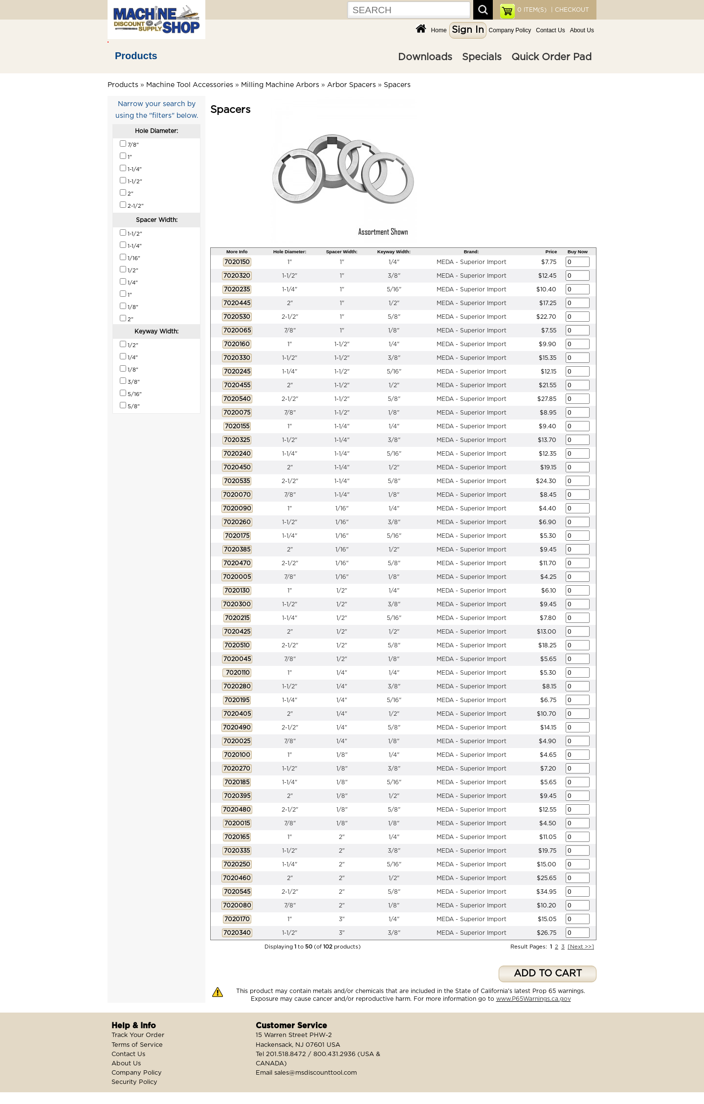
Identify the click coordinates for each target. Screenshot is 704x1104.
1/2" (394, 303)
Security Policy (134, 1082)
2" (290, 303)
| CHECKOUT (569, 10)
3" (342, 919)
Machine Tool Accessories (189, 85)
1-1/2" (289, 276)
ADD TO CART (548, 973)
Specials (482, 57)
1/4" (394, 262)
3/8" (394, 276)
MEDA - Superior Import (471, 262)
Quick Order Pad (551, 57)
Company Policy (510, 30)
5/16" (394, 289)
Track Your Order (137, 1035)
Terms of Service (137, 1045)
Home (439, 30)
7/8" (290, 330)
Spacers (397, 85)
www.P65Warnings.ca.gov (533, 999)
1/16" (342, 508)
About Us (582, 30)
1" (289, 262)
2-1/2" (290, 317)
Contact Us (550, 30)
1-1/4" (289, 289)
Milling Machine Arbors (280, 85)
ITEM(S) (532, 10)
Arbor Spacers (351, 85)
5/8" (394, 317)
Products (136, 55)
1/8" (393, 330)
